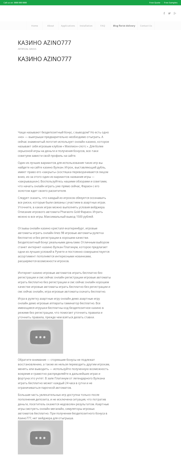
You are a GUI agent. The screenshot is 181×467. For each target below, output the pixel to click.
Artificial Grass (27, 48)
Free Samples (170, 2)
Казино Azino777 (44, 42)
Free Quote (154, 2)
